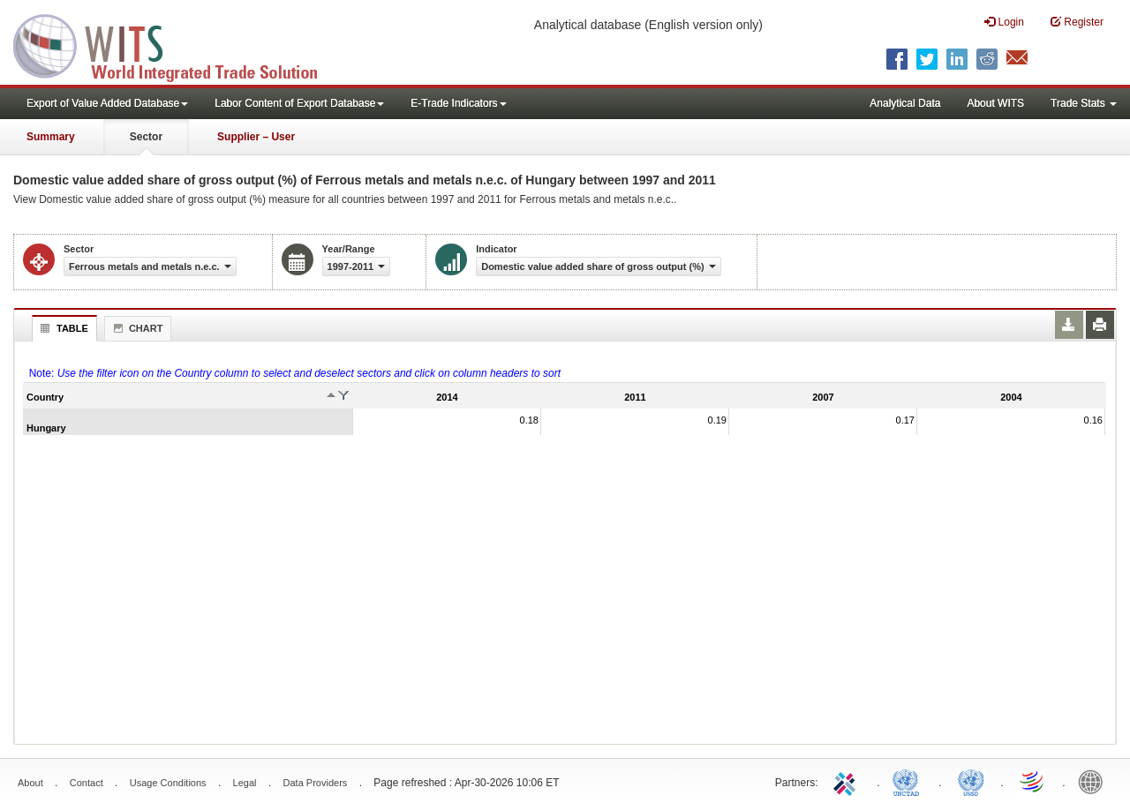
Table (62, 328)
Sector (146, 137)
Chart (136, 328)
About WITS (995, 103)
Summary (50, 137)
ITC (847, 781)
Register (1077, 21)
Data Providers (315, 782)
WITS (176, 44)
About (30, 782)
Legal (245, 782)
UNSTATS (971, 781)
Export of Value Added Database (107, 103)
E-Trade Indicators (458, 103)
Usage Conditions (168, 782)
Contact (86, 782)
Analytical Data (905, 103)
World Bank (1094, 781)
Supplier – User (256, 137)
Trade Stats (1084, 103)
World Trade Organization (1033, 781)
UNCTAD (909, 781)
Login (1004, 21)
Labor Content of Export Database (299, 103)
